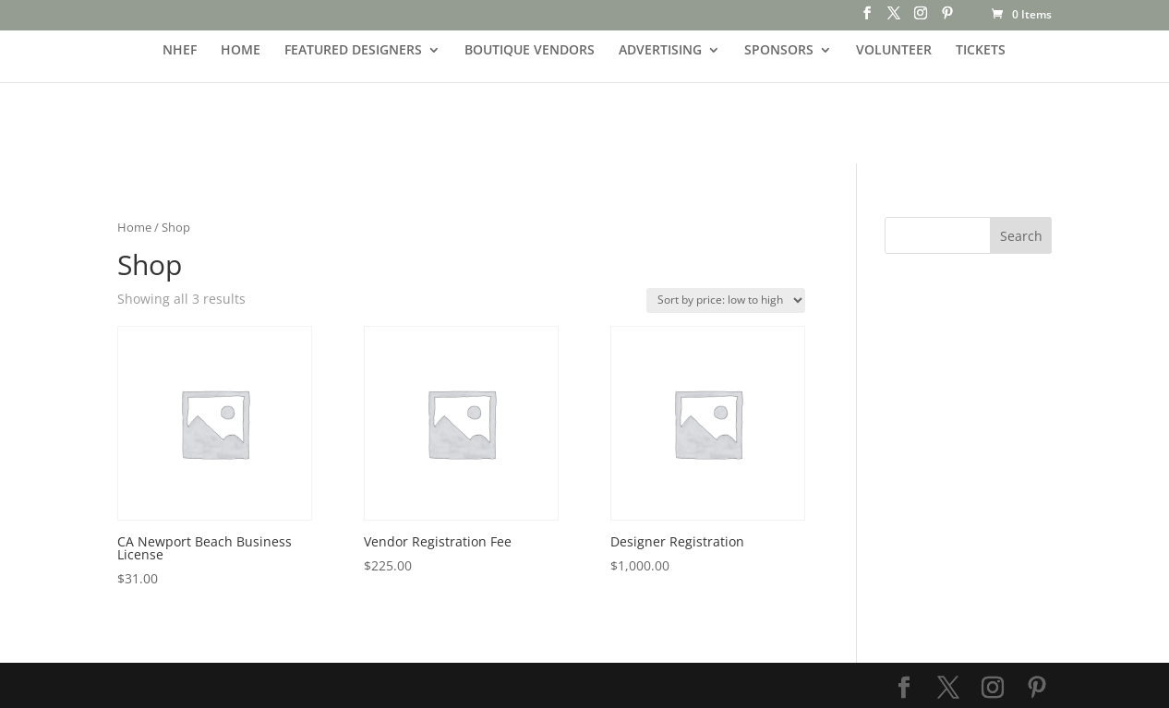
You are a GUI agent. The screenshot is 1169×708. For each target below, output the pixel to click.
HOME (240, 50)
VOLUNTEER (894, 50)
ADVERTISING (660, 50)
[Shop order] (725, 300)
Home (134, 227)
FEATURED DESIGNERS (353, 50)
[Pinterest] (947, 18)
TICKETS (981, 50)
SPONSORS (778, 50)
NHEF (180, 50)
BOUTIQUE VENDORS (529, 50)
